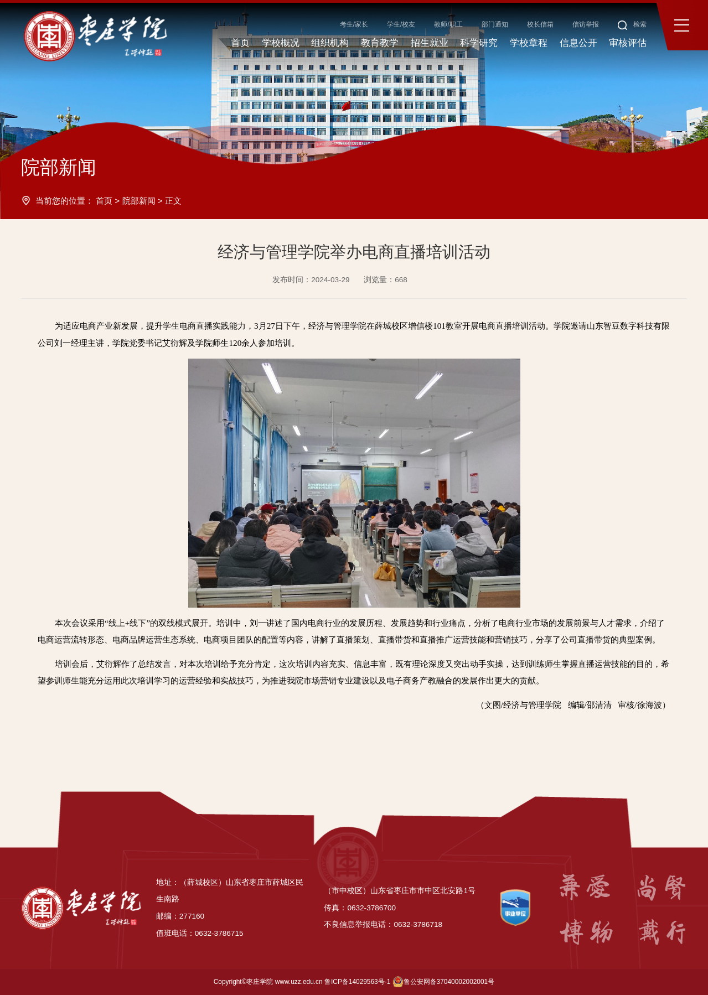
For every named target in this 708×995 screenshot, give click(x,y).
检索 (632, 24)
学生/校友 (401, 24)
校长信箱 (540, 24)
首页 (104, 200)
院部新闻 (139, 200)
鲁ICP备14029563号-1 (357, 982)
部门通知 (495, 24)
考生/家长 (354, 24)
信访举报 (585, 24)
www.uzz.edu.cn (299, 982)
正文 (173, 200)
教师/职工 (448, 24)
